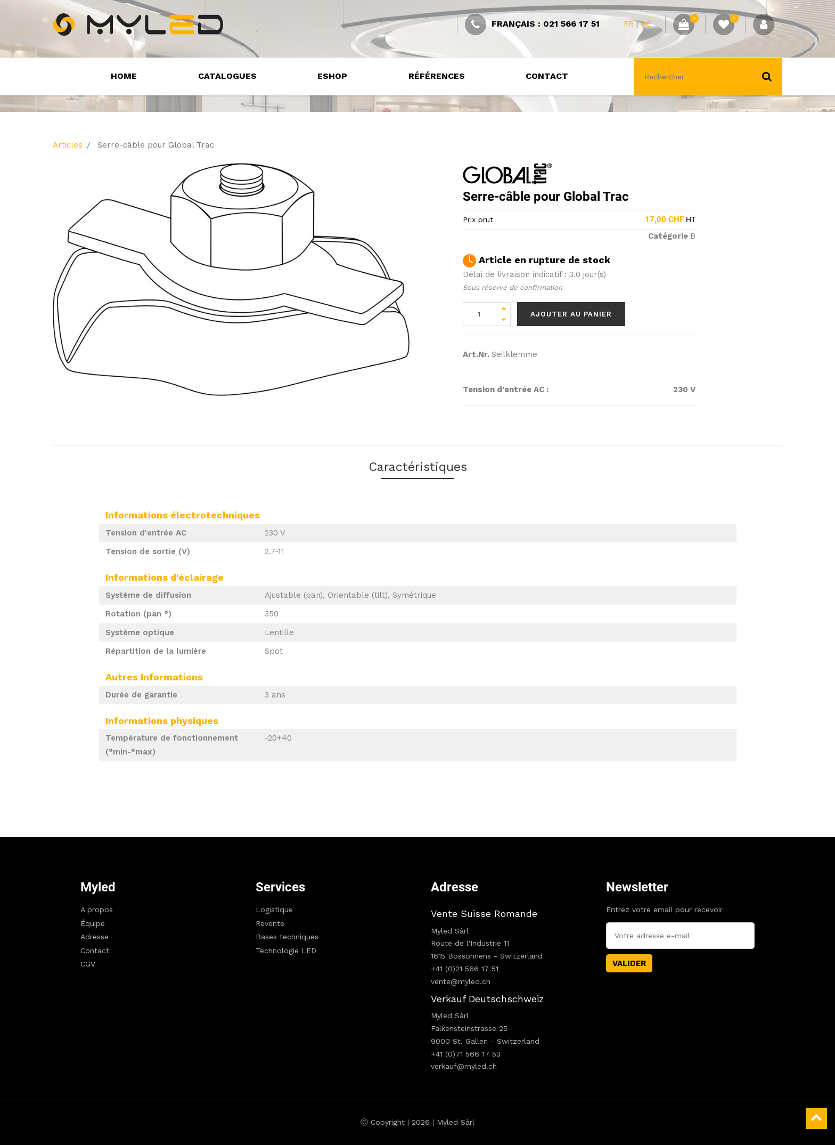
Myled (98, 887)
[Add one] (503, 308)
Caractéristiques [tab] (417, 469)
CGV (87, 964)
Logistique (274, 909)
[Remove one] (503, 320)
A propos (96, 909)
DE (646, 24)
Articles (68, 145)
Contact (94, 950)
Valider (629, 963)
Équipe (92, 923)
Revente (270, 923)
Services (280, 887)
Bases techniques (287, 936)
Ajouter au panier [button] (571, 314)
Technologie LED (286, 950)
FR (629, 24)
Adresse (94, 936)
